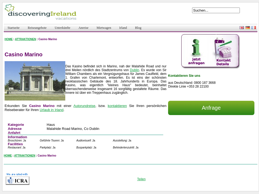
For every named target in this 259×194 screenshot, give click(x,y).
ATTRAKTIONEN (25, 39)
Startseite (14, 28)
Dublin (134, 70)
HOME (9, 39)
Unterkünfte (62, 28)
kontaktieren (117, 106)
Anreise (83, 28)
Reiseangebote (37, 28)
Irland (123, 28)
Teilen (141, 179)
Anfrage (211, 108)
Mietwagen (104, 28)
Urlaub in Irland (51, 110)
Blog (138, 28)
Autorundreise (84, 106)
